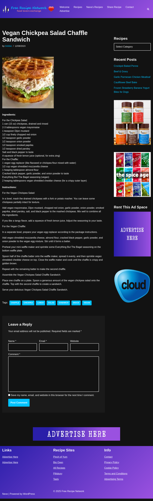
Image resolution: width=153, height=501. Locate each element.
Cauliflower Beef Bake (125, 87)
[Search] (148, 9)
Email (43, 343)
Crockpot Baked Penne (126, 66)
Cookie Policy (111, 470)
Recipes (78, 7)
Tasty (56, 481)
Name (12, 343)
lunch (41, 304)
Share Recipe (114, 7)
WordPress (29, 496)
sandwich (64, 304)
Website (74, 343)
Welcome (64, 7)
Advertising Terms (113, 481)
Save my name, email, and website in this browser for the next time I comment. (52, 398)
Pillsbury (57, 476)
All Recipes (59, 470)
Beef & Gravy (121, 72)
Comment (14, 356)
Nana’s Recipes (95, 7)
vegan (87, 304)
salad (51, 304)
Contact (130, 7)
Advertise (65, 11)
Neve (5, 496)
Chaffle (15, 304)
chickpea (28, 304)
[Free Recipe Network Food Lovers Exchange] (28, 9)
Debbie (8, 46)
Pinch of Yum (60, 459)
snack (76, 304)
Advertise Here (10, 459)
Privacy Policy (111, 465)
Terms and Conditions (115, 476)
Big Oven (58, 465)
